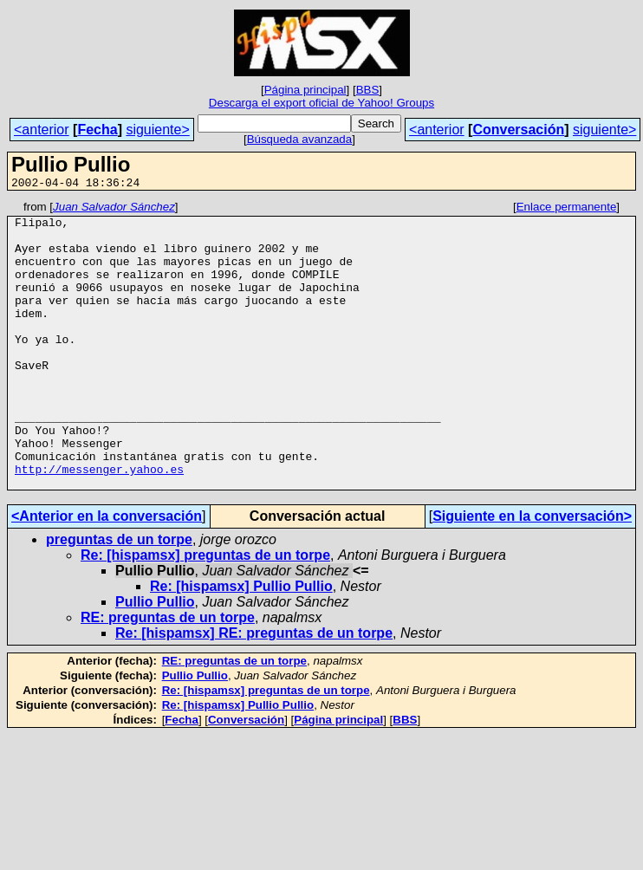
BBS (368, 89)
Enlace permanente (566, 209)
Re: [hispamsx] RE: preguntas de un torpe (254, 690)
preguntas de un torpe (119, 596)
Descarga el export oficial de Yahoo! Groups (321, 102)
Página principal (305, 89)
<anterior (41, 129)
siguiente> (157, 129)
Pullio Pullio (155, 659)
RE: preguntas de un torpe (168, 674)
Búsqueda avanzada (300, 139)
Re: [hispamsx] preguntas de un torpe (205, 612)
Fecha (97, 129)
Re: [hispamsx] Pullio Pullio (241, 643)
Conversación (518, 129)
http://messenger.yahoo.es (99, 523)
